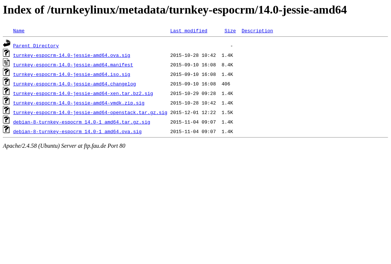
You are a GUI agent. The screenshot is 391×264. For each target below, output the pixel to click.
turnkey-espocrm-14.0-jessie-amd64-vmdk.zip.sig (79, 102)
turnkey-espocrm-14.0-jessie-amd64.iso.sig (71, 74)
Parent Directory (36, 45)
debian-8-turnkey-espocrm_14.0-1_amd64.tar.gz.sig (81, 121)
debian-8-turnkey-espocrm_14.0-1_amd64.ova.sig (77, 131)
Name (19, 30)
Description (257, 30)
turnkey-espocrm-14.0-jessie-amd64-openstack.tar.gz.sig (90, 112)
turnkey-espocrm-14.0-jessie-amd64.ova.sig (71, 55)
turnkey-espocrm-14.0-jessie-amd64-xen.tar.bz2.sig (83, 93)
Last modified (188, 30)
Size (230, 30)
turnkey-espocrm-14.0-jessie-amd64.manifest (73, 64)
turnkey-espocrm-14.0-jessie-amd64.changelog (74, 83)
